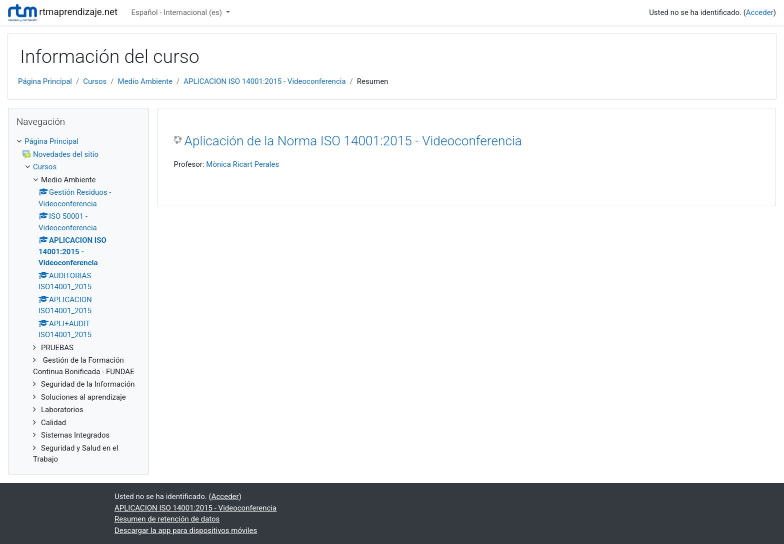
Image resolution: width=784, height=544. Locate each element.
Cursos (94, 81)
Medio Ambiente (145, 81)
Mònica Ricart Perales (242, 164)
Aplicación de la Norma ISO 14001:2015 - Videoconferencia (353, 140)
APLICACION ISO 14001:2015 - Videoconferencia (265, 81)
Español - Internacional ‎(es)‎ (177, 12)
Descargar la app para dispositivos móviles (185, 530)
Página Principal (45, 81)
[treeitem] (78, 141)
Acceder (760, 12)
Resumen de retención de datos (167, 519)
